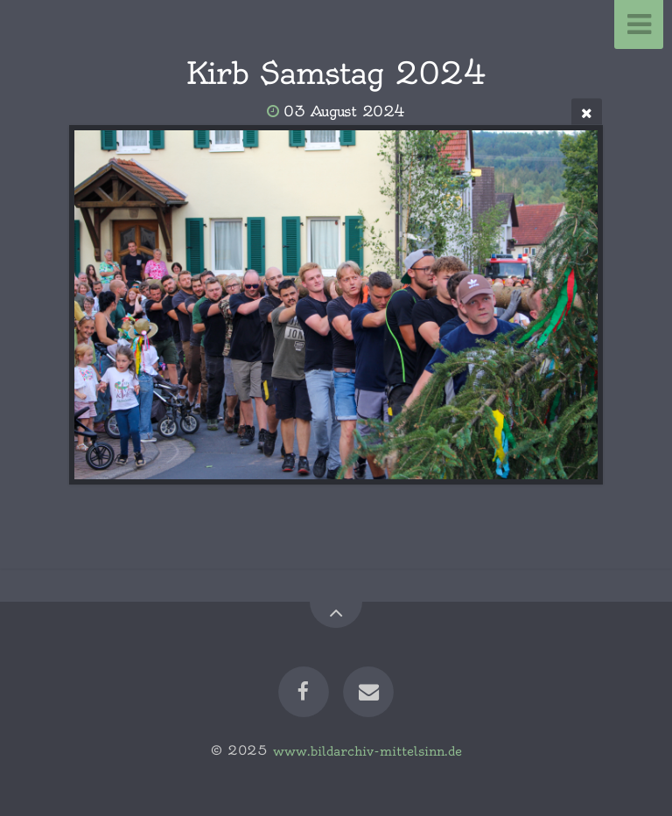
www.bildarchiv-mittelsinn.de (367, 750)
